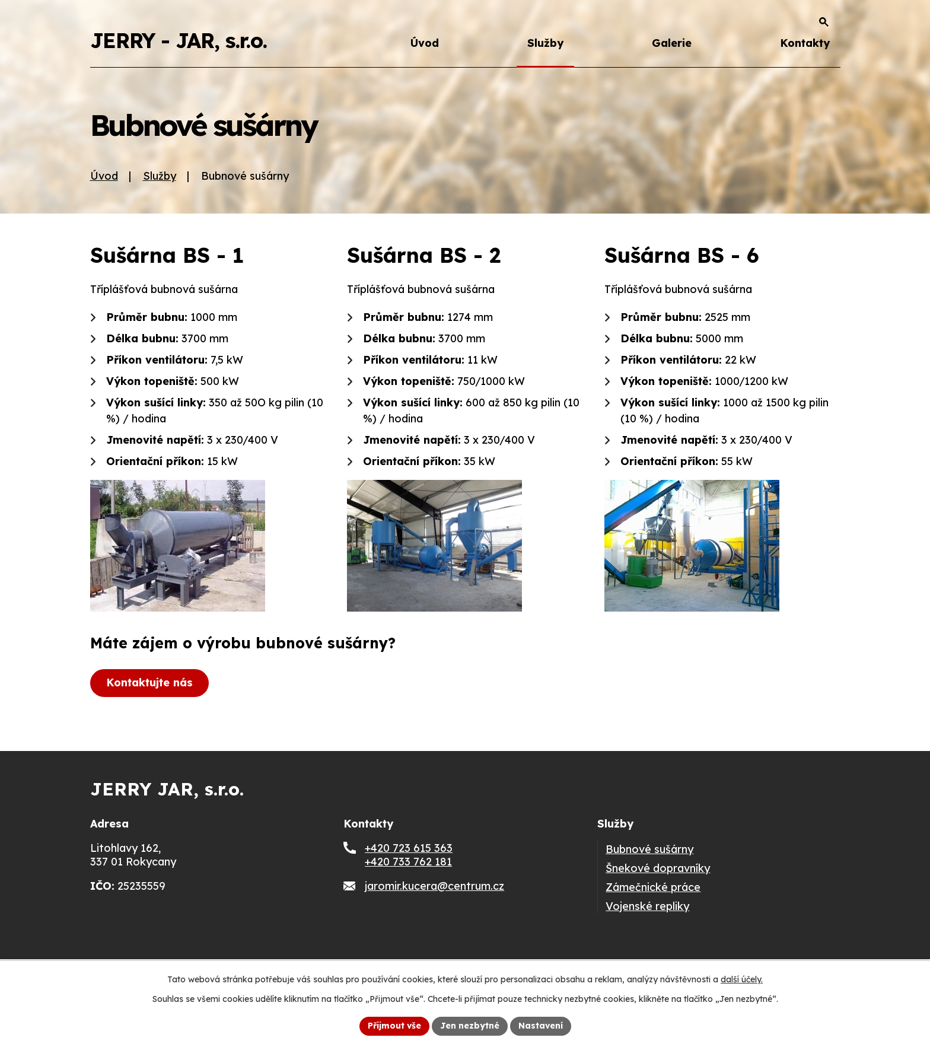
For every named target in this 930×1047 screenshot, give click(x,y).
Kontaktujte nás (149, 682)
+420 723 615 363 (409, 848)
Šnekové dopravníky (658, 868)
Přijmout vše (394, 1025)
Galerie (672, 43)
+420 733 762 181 (408, 861)
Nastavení (540, 1025)
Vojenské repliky (647, 906)
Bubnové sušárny (649, 849)
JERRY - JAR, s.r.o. (178, 40)
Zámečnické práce (653, 887)
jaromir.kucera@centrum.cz (434, 886)
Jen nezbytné (469, 1025)
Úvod (424, 43)
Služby (545, 43)
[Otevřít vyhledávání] (824, 22)
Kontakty (805, 43)
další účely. (742, 979)
